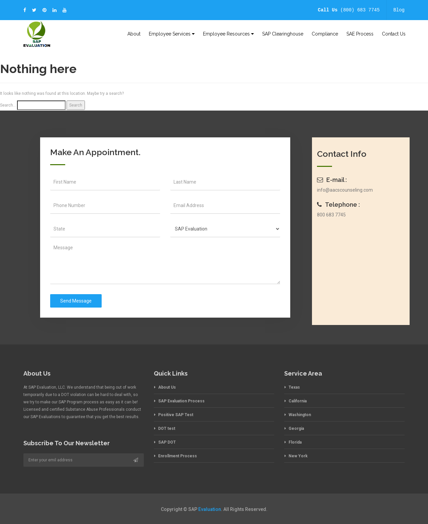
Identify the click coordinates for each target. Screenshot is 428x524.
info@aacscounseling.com (345, 190)
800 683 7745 (331, 214)
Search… (8, 105)
